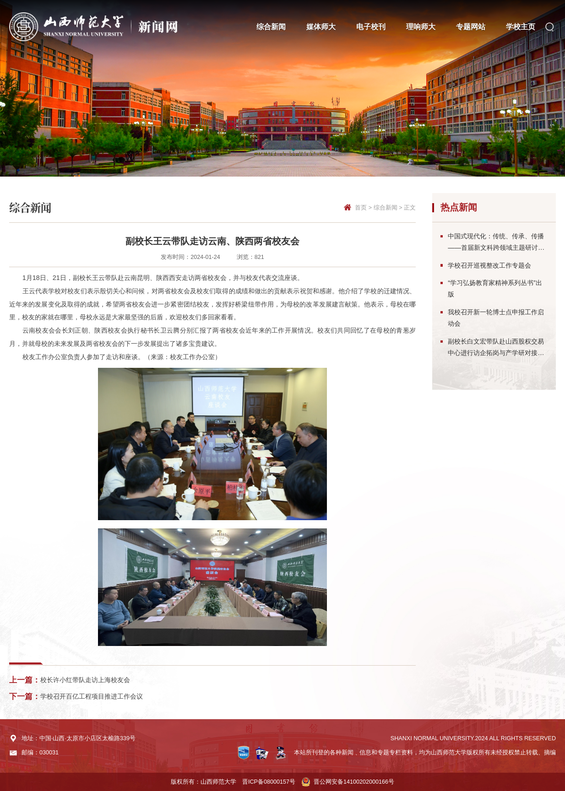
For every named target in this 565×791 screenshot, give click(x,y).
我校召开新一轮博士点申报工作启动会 (496, 317)
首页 (361, 207)
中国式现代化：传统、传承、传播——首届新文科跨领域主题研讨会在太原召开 (496, 242)
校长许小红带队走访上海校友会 (85, 679)
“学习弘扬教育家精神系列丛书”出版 (495, 288)
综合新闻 (271, 26)
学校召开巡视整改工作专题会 (489, 265)
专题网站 (470, 26)
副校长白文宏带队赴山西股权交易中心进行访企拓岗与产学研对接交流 (496, 348)
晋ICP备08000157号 (268, 782)
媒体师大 (321, 26)
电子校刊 (371, 26)
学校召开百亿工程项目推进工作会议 (91, 696)
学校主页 (520, 26)
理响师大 (420, 26)
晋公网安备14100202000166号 (354, 782)
